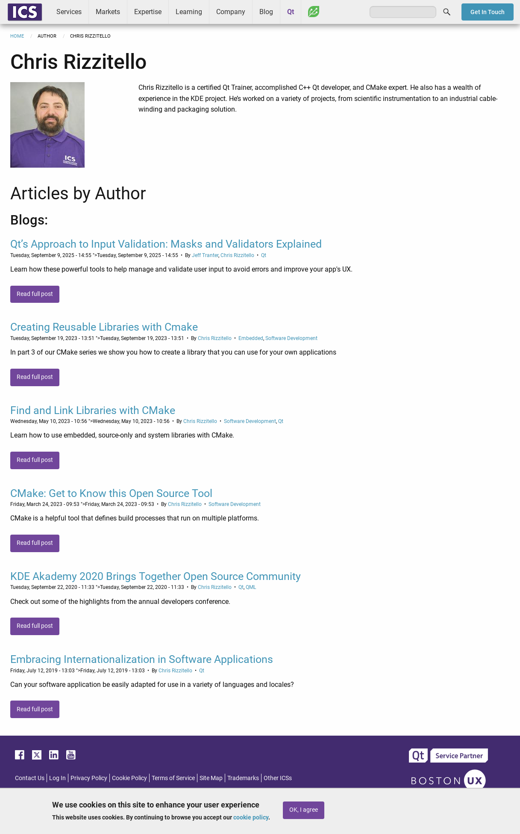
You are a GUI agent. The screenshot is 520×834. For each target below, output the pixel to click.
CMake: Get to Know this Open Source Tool (111, 493)
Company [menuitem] (230, 12)
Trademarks (243, 778)
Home (17, 36)
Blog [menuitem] (266, 12)
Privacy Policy (89, 778)
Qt (263, 255)
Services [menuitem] (69, 12)
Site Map (211, 778)
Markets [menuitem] (108, 12)
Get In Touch (487, 12)
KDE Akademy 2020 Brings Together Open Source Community (155, 576)
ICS (24, 12)
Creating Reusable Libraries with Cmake (104, 327)
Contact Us (29, 778)
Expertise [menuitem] (148, 12)
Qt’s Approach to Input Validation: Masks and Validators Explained (166, 244)
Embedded (250, 338)
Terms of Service (173, 778)
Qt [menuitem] (290, 12)
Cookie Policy (129, 778)
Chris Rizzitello (237, 255)
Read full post (35, 294)
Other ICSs (278, 778)
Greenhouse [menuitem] (313, 11)
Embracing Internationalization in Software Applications (141, 659)
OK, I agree (303, 809)
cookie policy (250, 817)
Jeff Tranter (205, 255)
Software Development (291, 338)
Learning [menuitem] (189, 12)
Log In (57, 778)
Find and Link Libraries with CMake (92, 410)
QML (251, 587)
